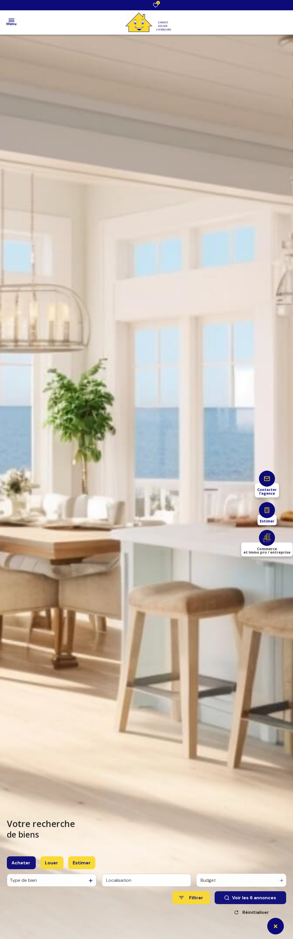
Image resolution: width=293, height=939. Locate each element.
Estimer (82, 870)
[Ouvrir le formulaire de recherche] (191, 905)
